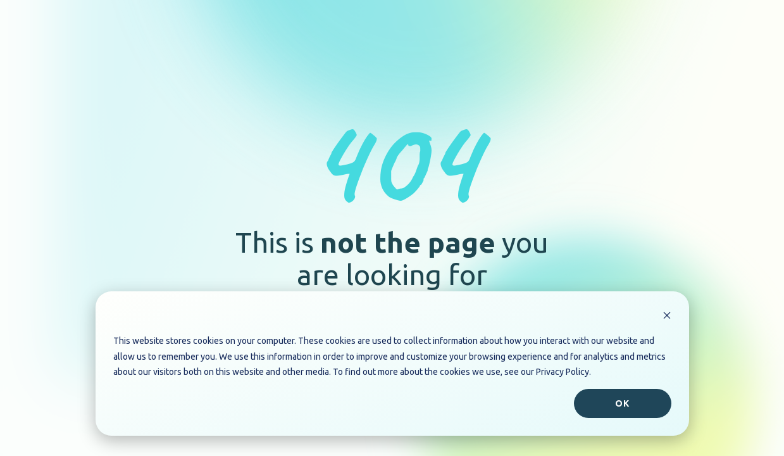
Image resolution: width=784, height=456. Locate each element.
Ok (622, 403)
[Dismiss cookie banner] (667, 317)
